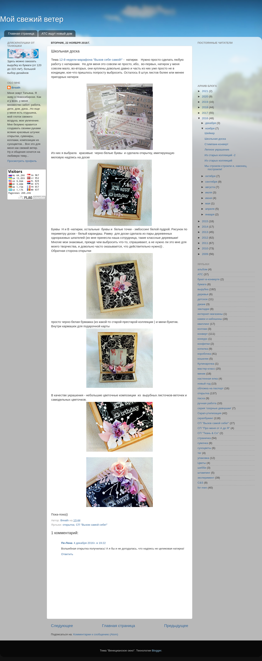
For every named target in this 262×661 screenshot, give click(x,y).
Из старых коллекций (218, 160)
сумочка (203, 443)
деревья (203, 294)
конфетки (204, 343)
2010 (205, 248)
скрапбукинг (205, 418)
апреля (210, 208)
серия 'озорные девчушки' (214, 408)
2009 (205, 254)
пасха (201, 398)
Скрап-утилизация (209, 413)
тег (199, 453)
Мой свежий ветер (31, 19)
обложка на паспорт (211, 388)
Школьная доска (215, 138)
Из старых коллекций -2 (220, 155)
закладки (203, 308)
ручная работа (207, 403)
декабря (211, 123)
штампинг (204, 472)
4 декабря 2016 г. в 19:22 (90, 543)
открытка (68, 524)
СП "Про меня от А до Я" (214, 428)
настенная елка (208, 378)
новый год (204, 383)
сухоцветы (204, 448)
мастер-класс (206, 368)
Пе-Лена (66, 543)
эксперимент (206, 477)
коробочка (204, 353)
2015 (205, 221)
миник (201, 373)
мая (208, 203)
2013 (205, 232)
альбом (202, 269)
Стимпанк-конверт (216, 144)
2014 (205, 226)
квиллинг (203, 323)
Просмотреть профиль (22, 161)
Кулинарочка (206, 363)
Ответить (67, 554)
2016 (205, 118)
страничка (204, 438)
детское (203, 299)
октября (210, 176)
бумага (202, 284)
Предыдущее (176, 625)
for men (202, 487)
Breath (15, 87)
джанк (201, 304)
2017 (205, 112)
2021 (205, 91)
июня (209, 198)
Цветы (202, 463)
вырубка (203, 289)
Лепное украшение (217, 149)
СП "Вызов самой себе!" (91, 524)
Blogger (156, 650)
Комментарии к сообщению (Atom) (95, 634)
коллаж (202, 328)
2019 (205, 101)
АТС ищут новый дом (56, 33)
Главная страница (21, 33)
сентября (211, 181)
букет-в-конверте (209, 279)
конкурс (203, 338)
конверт (203, 333)
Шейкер (210, 133)
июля (209, 192)
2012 (205, 237)
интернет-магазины (210, 313)
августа (210, 187)
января (210, 214)
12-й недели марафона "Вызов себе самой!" (91, 59)
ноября (210, 128)
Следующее (62, 625)
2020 (205, 96)
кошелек (203, 358)
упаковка (203, 458)
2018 (205, 107)
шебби (202, 467)
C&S (200, 482)
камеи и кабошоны (210, 318)
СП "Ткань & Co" (208, 433)
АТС (200, 274)
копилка (203, 348)
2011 (205, 243)
